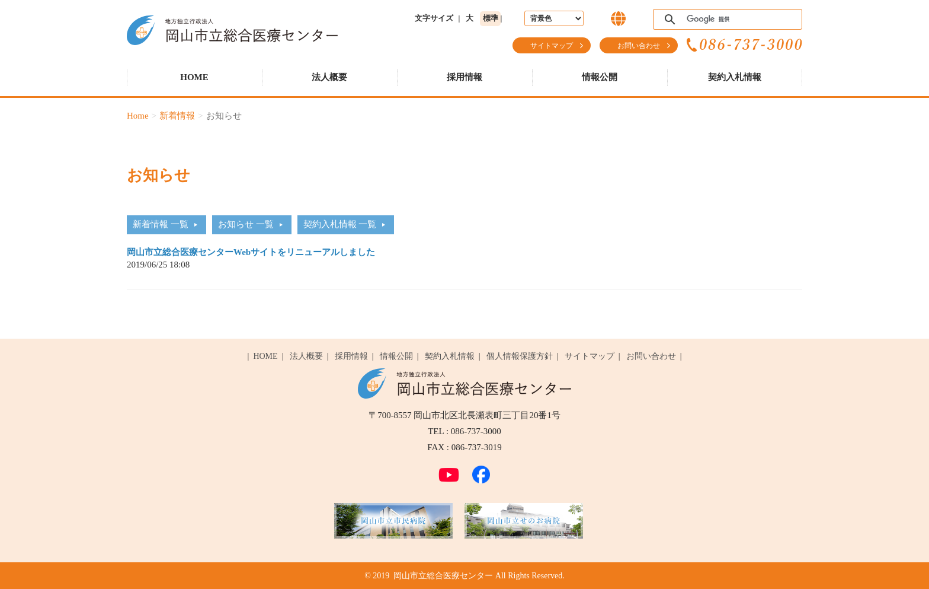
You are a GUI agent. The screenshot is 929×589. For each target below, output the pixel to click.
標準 (490, 18)
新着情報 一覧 (160, 224)
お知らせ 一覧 (246, 224)
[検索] (726, 19)
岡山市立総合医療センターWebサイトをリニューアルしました (251, 252)
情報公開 (599, 77)
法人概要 (329, 77)
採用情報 (464, 77)
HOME (194, 77)
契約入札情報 (734, 77)
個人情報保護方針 (519, 356)
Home (138, 115)
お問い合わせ (638, 46)
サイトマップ (551, 46)
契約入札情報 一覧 (340, 224)
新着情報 (177, 115)
